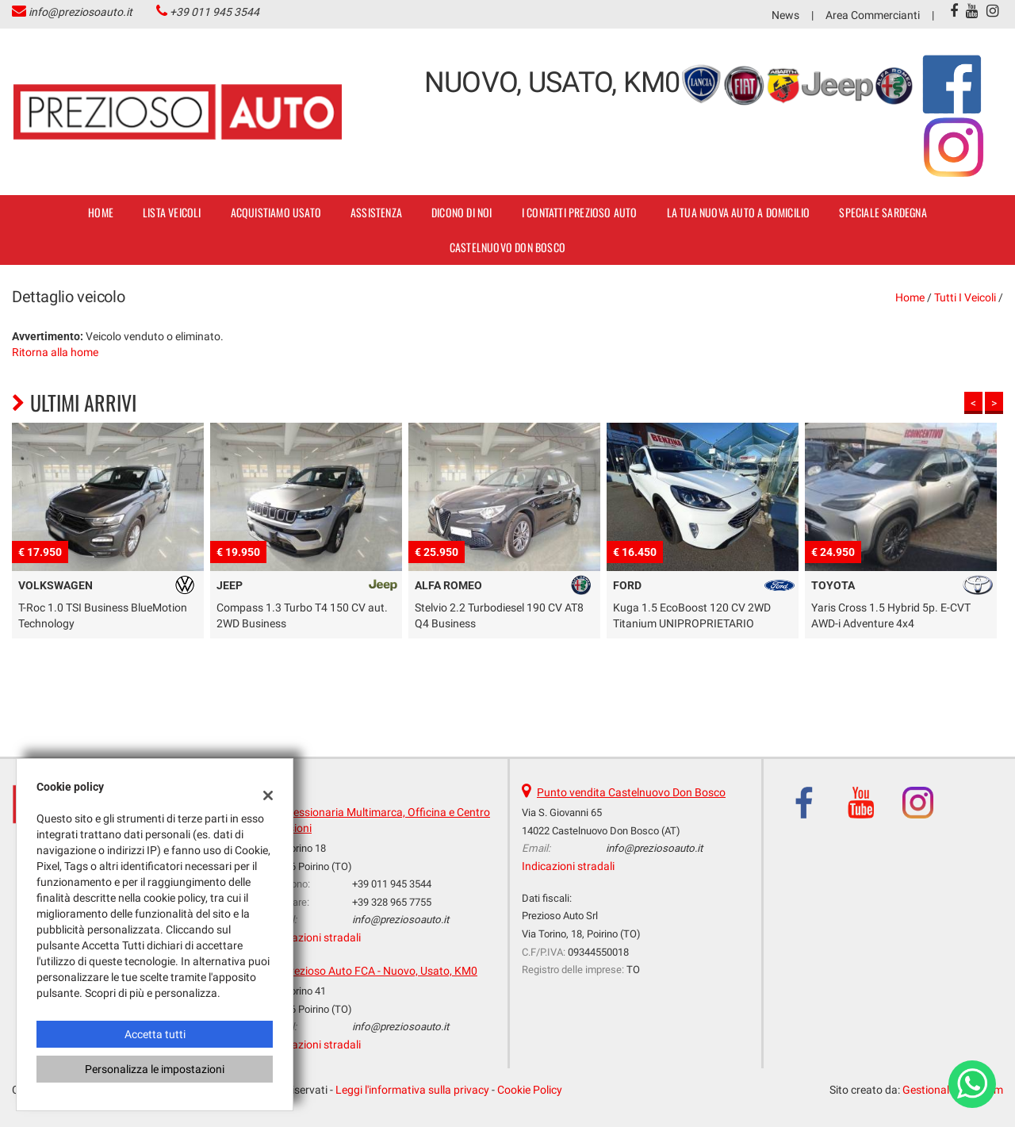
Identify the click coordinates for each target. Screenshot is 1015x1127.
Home (100, 212)
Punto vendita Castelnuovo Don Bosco (631, 792)
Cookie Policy (529, 1089)
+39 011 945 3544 (214, 12)
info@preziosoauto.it (80, 12)
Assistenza (376, 212)
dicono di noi (461, 212)
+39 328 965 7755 (391, 902)
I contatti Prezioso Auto (580, 212)
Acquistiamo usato (276, 212)
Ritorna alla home (55, 352)
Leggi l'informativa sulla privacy (412, 1089)
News (785, 15)
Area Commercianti (872, 15)
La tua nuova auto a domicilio (738, 212)
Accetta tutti (155, 1034)
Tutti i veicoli (965, 297)
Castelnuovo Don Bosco (507, 247)
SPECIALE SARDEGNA (882, 212)
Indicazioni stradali (314, 937)
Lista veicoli (172, 212)
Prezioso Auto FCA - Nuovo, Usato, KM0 (380, 970)
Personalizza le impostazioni (154, 1069)
